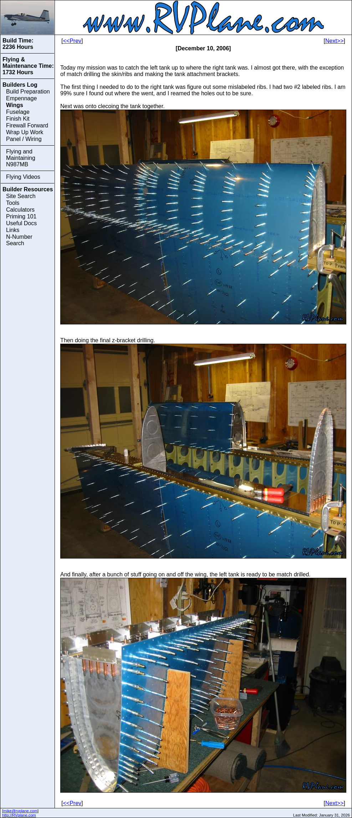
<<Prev (72, 41)
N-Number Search (19, 240)
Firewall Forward (27, 125)
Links (12, 230)
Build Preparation (28, 92)
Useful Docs (21, 223)
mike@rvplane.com (20, 811)
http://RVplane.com (19, 815)
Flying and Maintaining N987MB (20, 157)
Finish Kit (18, 119)
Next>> (334, 41)
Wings (14, 105)
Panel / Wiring (24, 139)
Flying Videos (23, 177)
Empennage (21, 98)
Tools (12, 203)
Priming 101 (21, 216)
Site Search (21, 196)
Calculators (20, 210)
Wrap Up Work (24, 132)
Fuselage (18, 112)
